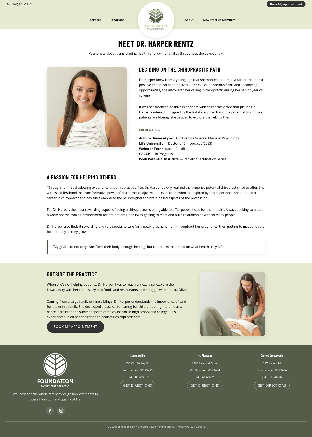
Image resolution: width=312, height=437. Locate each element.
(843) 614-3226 (205, 377)
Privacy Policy (185, 426)
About (190, 18)
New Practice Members (220, 18)
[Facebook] (50, 411)
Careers (200, 426)
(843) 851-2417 (18, 4)
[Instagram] (61, 411)
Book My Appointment (286, 4)
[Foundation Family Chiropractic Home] (156, 18)
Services (94, 18)
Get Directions (137, 385)
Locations (117, 18)
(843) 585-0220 (272, 377)
